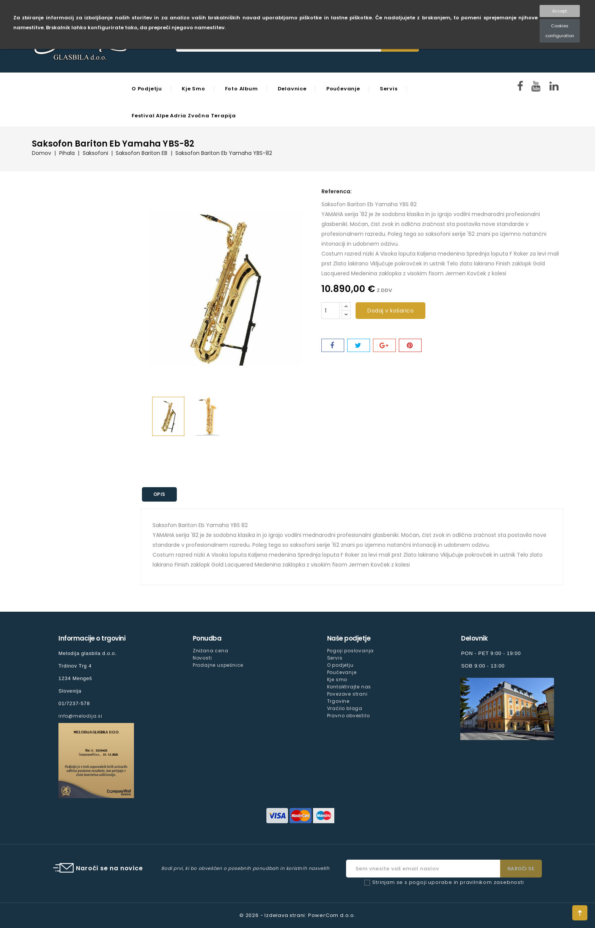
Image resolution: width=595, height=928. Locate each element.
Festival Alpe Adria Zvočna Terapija (184, 115)
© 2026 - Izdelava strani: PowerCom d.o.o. (297, 915)
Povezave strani (347, 694)
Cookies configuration (559, 31)
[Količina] (330, 310)
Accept (559, 11)
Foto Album (241, 88)
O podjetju (147, 88)
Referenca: (336, 191)
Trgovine (338, 701)
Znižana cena (210, 650)
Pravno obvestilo (348, 715)
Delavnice (292, 88)
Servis (389, 88)
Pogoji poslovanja (350, 650)
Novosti (202, 658)
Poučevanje (343, 88)
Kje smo (193, 88)
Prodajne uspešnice (218, 665)
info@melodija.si (80, 716)
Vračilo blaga (344, 708)
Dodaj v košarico (390, 310)
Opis (160, 494)
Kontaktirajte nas (349, 686)
